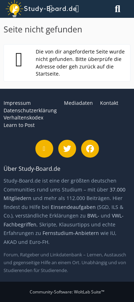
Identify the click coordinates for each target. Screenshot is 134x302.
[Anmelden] (77, 9)
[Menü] (47, 9)
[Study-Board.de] (25, 9)
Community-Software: (67, 292)
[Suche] (117, 9)
